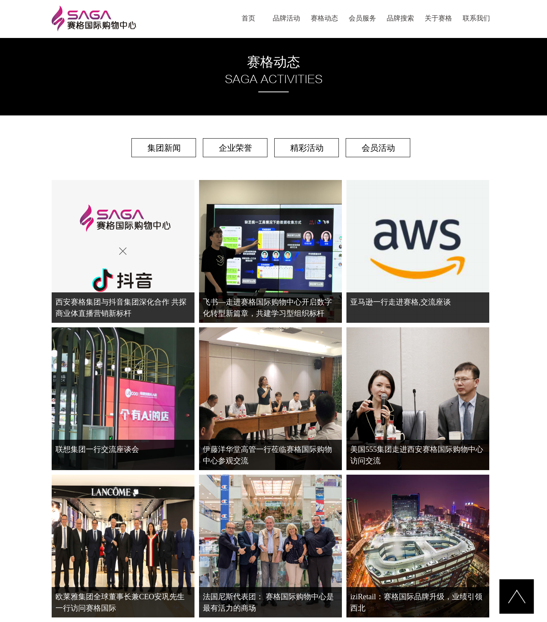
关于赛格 (438, 18)
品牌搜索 (400, 18)
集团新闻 (164, 148)
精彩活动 (307, 148)
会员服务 (362, 18)
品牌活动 (286, 18)
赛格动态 (324, 18)
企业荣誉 (235, 148)
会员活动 (378, 148)
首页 (248, 18)
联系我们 (476, 18)
